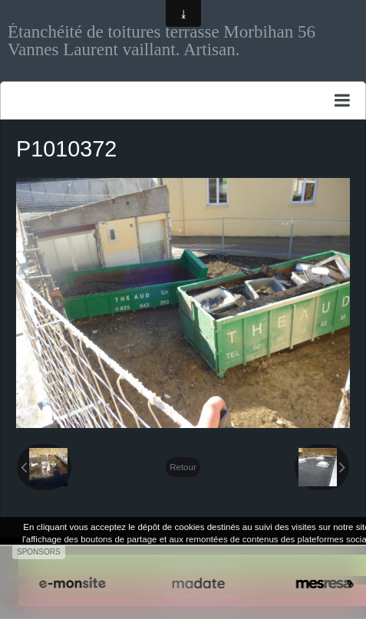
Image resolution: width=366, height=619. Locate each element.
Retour (183, 467)
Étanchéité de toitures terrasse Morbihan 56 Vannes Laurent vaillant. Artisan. (161, 40)
